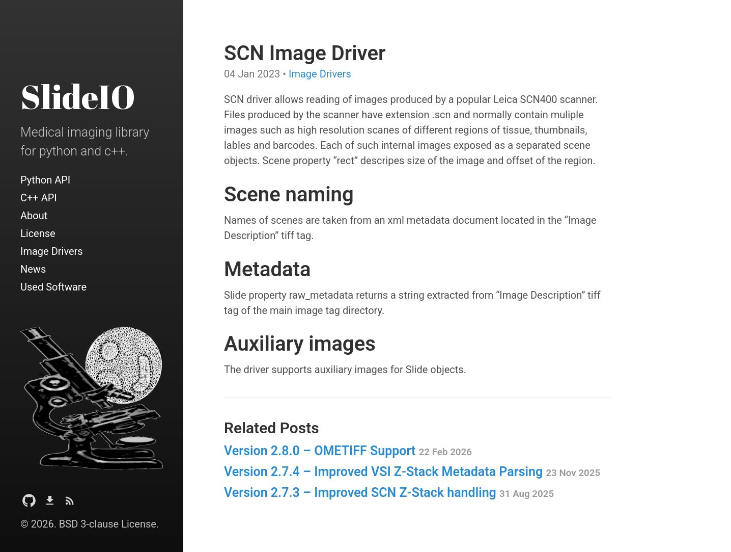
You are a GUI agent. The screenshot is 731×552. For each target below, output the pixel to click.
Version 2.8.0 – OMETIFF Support (348, 450)
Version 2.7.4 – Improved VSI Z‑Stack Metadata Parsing (412, 471)
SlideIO (77, 96)
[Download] (50, 503)
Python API (45, 180)
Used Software (53, 287)
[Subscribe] (70, 503)
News (33, 269)
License (37, 233)
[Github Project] (29, 503)
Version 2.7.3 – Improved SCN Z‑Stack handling (389, 492)
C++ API (38, 198)
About (33, 215)
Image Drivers (51, 251)
